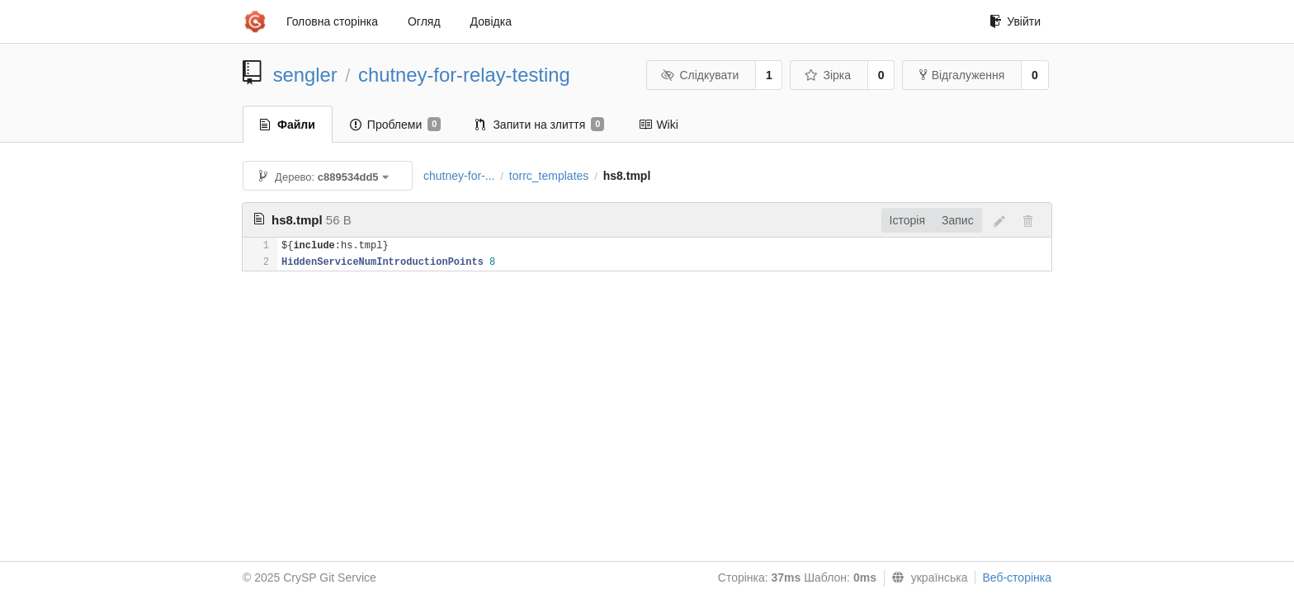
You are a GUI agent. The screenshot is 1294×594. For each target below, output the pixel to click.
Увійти (1015, 21)
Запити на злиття (539, 124)
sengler (305, 75)
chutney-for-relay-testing (464, 75)
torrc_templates (548, 175)
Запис (958, 220)
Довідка (491, 21)
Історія (907, 220)
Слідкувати (700, 75)
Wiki (658, 124)
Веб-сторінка (1016, 577)
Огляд (424, 21)
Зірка (828, 75)
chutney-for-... (458, 176)
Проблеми (396, 124)
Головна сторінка (332, 21)
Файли (287, 124)
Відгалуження (962, 75)
